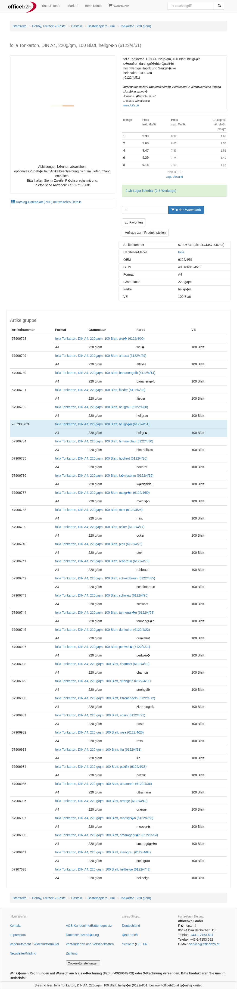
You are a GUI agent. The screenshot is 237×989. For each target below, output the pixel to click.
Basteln (76, 26)
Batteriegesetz (101, 925)
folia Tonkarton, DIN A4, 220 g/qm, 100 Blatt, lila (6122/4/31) (98, 749)
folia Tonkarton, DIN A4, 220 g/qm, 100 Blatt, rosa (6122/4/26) (99, 732)
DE (138, 944)
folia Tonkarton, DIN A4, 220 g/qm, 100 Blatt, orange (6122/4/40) (101, 801)
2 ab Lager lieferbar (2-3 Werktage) (151, 191)
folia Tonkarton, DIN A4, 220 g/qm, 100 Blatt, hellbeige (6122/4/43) (102, 869)
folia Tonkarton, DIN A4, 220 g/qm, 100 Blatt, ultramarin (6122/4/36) (103, 784)
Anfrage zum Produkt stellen (145, 232)
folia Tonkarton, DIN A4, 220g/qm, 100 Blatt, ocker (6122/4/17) (99, 527)
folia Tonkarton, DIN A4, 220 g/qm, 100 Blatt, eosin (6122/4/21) (100, 715)
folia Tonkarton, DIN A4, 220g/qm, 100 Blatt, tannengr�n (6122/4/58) (104, 612)
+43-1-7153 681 (201, 935)
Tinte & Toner (51, 6)
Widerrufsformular (46, 944)
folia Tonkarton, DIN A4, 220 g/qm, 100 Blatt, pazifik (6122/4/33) (101, 766)
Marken (73, 6)
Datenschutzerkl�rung (82, 935)
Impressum (18, 935)
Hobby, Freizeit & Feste (48, 26)
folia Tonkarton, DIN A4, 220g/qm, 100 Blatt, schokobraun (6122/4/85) (105, 578)
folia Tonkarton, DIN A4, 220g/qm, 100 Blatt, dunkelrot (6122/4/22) (102, 629)
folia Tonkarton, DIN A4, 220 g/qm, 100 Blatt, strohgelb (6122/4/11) (103, 681)
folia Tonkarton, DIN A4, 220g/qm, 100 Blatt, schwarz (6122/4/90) (101, 595)
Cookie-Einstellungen (83, 963)
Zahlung (72, 953)
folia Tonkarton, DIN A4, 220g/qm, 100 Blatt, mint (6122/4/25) (99, 510)
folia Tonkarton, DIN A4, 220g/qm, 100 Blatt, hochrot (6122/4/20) (101, 458)
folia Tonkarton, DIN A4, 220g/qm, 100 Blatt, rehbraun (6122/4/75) (102, 561)
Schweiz (128, 944)
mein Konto (93, 6)
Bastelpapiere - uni (101, 26)
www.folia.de (131, 105)
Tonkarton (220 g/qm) (135, 26)
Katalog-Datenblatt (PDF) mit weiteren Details (46, 202)
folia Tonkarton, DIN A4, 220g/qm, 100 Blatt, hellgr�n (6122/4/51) (102, 424)
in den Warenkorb (186, 210)
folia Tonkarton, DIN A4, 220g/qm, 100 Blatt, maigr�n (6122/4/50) (102, 492)
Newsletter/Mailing (23, 953)
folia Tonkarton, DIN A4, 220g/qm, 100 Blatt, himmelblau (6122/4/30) (104, 441)
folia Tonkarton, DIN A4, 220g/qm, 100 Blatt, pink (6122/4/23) (98, 544)
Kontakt (15, 925)
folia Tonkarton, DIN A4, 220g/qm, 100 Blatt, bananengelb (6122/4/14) (105, 373)
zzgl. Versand (174, 176)
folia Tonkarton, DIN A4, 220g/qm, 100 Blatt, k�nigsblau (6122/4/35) (104, 475)
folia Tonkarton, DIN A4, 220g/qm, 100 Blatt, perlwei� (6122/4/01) (102, 647)
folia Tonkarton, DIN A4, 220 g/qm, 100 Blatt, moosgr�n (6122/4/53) (104, 818)
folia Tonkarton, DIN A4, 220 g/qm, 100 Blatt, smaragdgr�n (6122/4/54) (106, 835)
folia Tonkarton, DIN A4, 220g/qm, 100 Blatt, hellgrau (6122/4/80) (101, 407)
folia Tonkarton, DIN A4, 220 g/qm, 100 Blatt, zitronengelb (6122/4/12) (105, 698)
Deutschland (131, 925)
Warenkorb (119, 6)
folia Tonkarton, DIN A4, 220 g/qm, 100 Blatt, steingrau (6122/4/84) (103, 852)
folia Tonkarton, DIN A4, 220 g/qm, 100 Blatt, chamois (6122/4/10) (102, 664)
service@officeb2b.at (204, 944)
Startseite (19, 26)
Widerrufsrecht (20, 944)
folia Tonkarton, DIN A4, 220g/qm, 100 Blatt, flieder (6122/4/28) (100, 390)
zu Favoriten (134, 222)
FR (145, 944)
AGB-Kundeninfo (78, 925)
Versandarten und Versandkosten (90, 944)
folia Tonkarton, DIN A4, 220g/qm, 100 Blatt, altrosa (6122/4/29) (100, 356)
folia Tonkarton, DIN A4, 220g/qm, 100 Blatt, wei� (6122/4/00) (100, 338)
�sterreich (130, 935)
